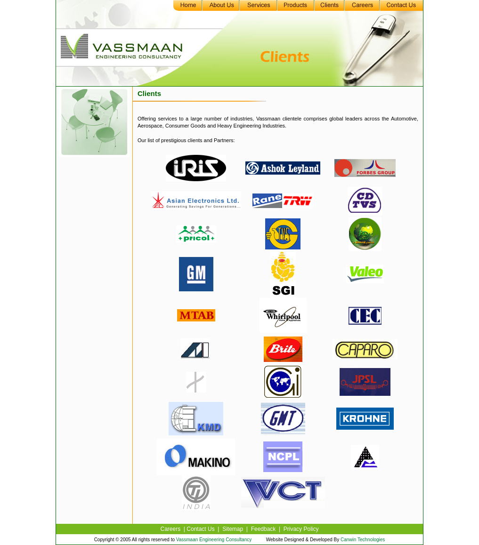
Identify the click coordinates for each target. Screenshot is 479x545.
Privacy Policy (301, 529)
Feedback (263, 529)
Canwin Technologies (362, 539)
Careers (171, 529)
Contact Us (200, 529)
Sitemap (232, 529)
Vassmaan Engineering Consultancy (214, 539)
